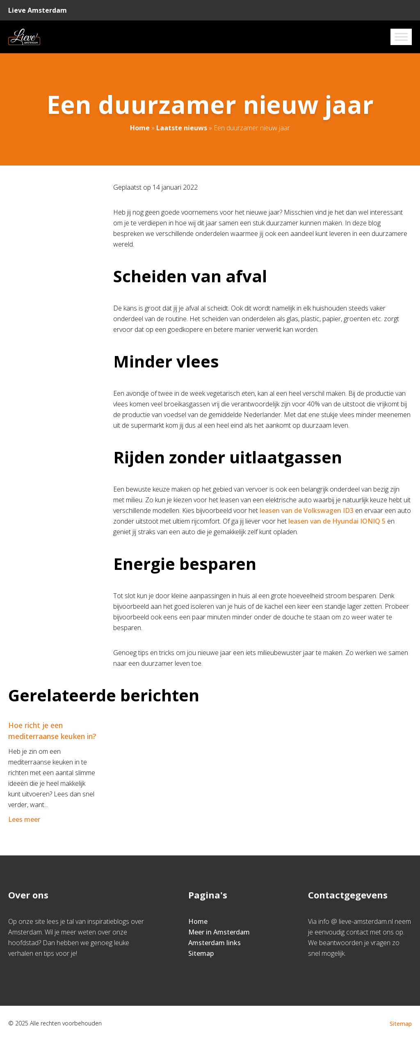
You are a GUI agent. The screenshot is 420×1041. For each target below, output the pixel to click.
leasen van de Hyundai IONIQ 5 (337, 521)
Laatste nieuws (181, 127)
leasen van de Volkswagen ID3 (307, 510)
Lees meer (25, 819)
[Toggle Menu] (401, 37)
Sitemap (201, 953)
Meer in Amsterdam (219, 932)
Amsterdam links (214, 942)
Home (140, 127)
